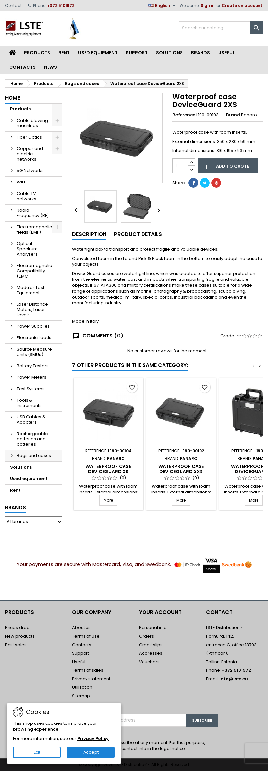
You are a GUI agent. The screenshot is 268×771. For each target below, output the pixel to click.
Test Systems (31, 389)
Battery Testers (32, 366)
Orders (146, 636)
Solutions (169, 52)
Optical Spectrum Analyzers (27, 249)
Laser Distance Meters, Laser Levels (32, 309)
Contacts (22, 67)
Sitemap (81, 696)
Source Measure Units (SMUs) (34, 351)
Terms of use (86, 636)
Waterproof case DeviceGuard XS (108, 469)
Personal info (153, 628)
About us (81, 628)
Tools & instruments (29, 403)
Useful (226, 52)
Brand (233, 115)
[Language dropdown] (162, 5)
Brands (200, 52)
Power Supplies (33, 326)
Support (137, 52)
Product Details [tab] (138, 234)
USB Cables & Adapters (31, 419)
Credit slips (151, 645)
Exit (37, 752)
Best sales (16, 645)
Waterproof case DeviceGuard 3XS (181, 469)
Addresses (150, 653)
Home (12, 98)
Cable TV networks (26, 196)
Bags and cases (34, 456)
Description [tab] (89, 234)
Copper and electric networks (30, 153)
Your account (160, 612)
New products (20, 636)
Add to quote (228, 165)
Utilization (82, 687)
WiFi (21, 182)
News (50, 67)
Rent (64, 52)
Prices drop (17, 628)
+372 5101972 (60, 5)
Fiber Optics (29, 137)
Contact (13, 5)
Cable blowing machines (32, 123)
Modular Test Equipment (30, 290)
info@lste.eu (234, 679)
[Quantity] (180, 165)
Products (37, 52)
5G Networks (30, 170)
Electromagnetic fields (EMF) (34, 229)
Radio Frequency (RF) (33, 213)
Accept (91, 752)
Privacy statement (91, 679)
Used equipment (98, 52)
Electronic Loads (34, 338)
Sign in (208, 5)
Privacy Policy (93, 738)
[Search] (221, 27)
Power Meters (31, 377)
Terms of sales (87, 670)
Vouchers (149, 662)
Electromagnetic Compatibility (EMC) (34, 270)
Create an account (242, 5)
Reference (183, 115)
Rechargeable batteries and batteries (32, 439)
